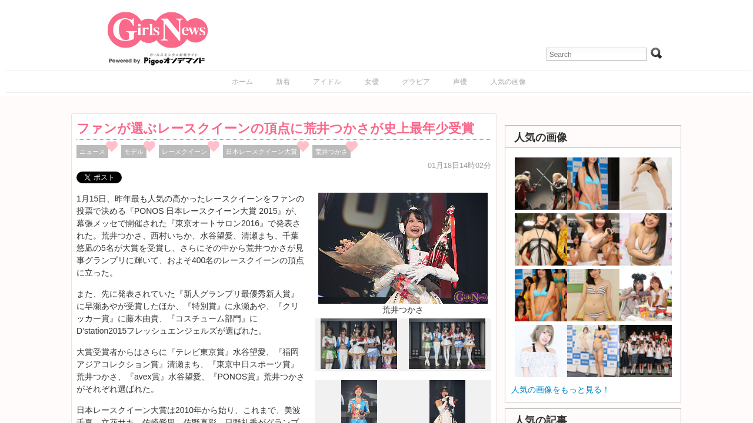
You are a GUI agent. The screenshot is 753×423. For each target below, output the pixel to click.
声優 (460, 82)
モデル (134, 151)
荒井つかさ (331, 151)
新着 (283, 82)
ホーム (242, 82)
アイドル (327, 82)
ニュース (92, 151)
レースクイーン (184, 151)
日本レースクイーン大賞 (261, 151)
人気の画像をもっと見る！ (560, 389)
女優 (372, 82)
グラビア (416, 82)
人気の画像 (508, 82)
